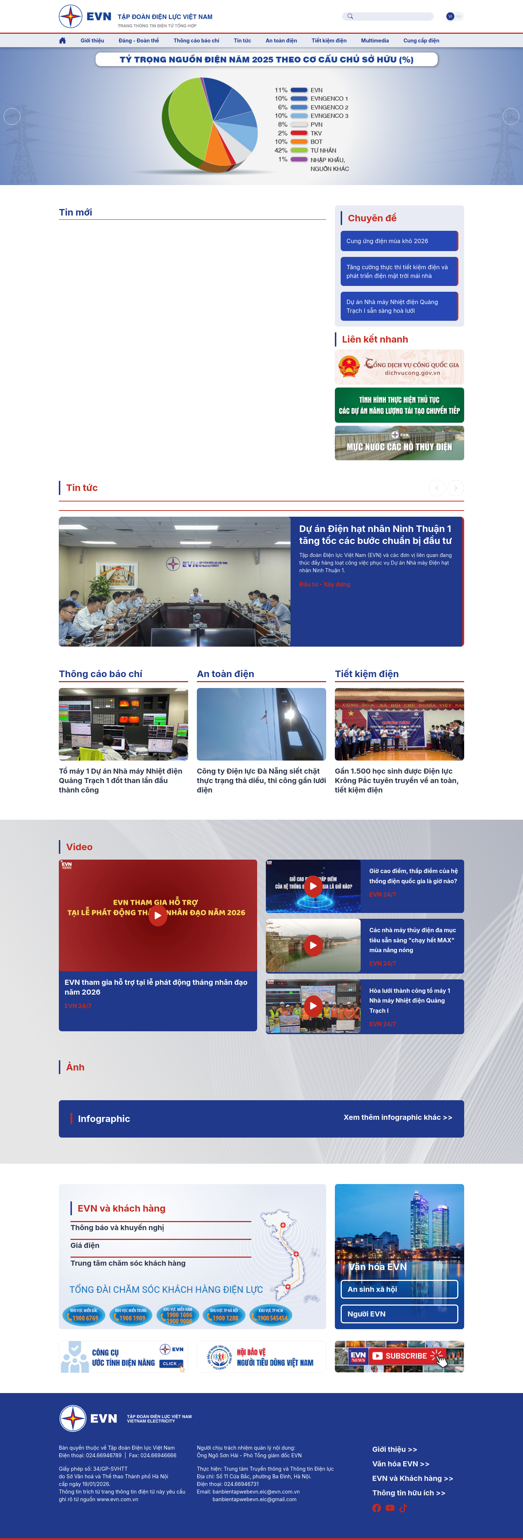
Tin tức (82, 487)
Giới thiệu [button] (92, 40)
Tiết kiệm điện (367, 673)
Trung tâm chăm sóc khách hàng (128, 1263)
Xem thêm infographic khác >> (398, 1117)
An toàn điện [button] (281, 40)
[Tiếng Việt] (135, 15)
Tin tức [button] (242, 40)
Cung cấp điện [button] (421, 40)
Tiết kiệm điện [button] (329, 40)
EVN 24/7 (78, 1005)
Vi (450, 16)
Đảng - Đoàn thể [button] (139, 40)
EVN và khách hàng (122, 1208)
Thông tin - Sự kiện (326, 608)
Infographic (104, 1118)
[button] (511, 116)
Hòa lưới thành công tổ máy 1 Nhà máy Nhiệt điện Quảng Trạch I (409, 1000)
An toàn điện (225, 673)
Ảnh (75, 1067)
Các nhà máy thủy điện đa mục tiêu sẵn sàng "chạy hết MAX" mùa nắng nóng (412, 940)
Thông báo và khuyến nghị (117, 1227)
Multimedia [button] (375, 40)
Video (79, 846)
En (458, 16)
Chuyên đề (372, 218)
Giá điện (85, 1245)
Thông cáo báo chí (196, 40)
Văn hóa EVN (377, 1266)
